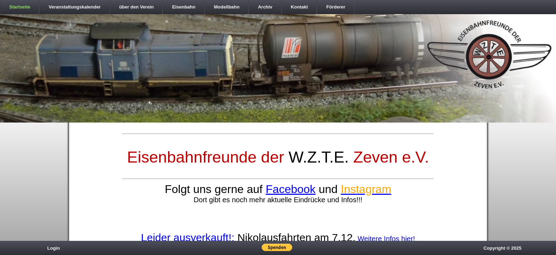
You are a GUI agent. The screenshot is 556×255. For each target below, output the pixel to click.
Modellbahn (226, 7)
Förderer (335, 7)
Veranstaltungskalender (75, 7)
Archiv (265, 7)
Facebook (291, 189)
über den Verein (136, 7)
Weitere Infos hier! (386, 239)
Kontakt (299, 7)
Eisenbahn (183, 7)
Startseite (19, 7)
